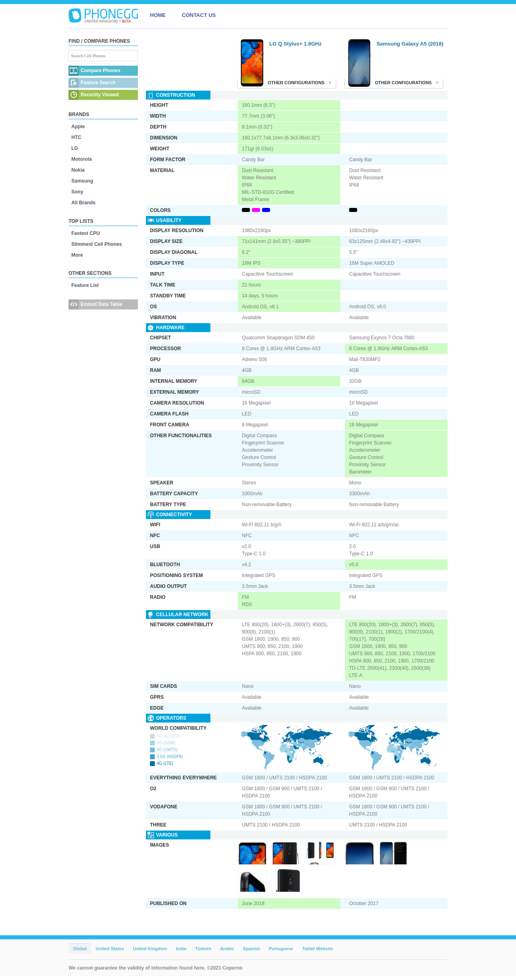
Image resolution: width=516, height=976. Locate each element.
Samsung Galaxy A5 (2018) (410, 44)
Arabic (227, 948)
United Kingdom (150, 948)
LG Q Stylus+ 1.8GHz (295, 44)
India (181, 948)
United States (110, 948)
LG (74, 148)
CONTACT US (199, 15)
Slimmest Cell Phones (96, 244)
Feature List (85, 285)
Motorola (81, 159)
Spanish (251, 948)
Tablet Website (317, 948)
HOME (158, 15)
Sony (77, 192)
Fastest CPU (85, 233)
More (77, 255)
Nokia (78, 170)
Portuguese (281, 948)
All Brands (83, 203)
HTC (76, 137)
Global (80, 948)
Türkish (203, 948)
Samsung (82, 181)
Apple (78, 126)
